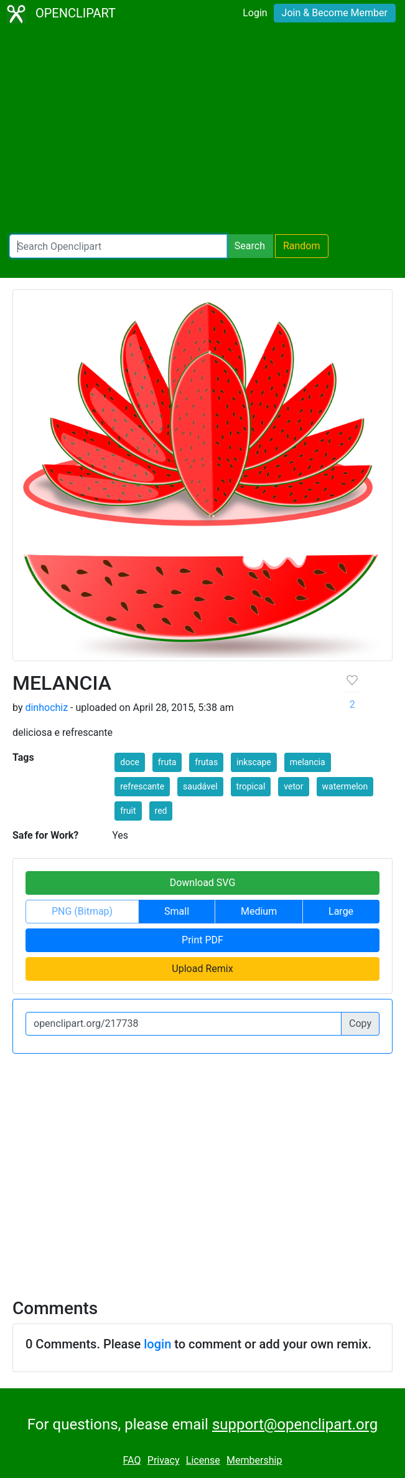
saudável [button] (200, 786)
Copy (360, 1023)
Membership (254, 1460)
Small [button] (176, 911)
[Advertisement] (202, 131)
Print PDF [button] (202, 940)
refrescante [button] (142, 786)
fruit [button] (128, 811)
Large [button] (340, 911)
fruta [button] (167, 762)
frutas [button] (206, 762)
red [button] (161, 811)
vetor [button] (293, 786)
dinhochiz (46, 707)
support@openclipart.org (295, 1424)
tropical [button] (251, 786)
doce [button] (129, 762)
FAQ (132, 1460)
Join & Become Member (335, 13)
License (203, 1460)
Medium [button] (259, 911)
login (157, 1344)
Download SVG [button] (203, 883)
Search (250, 246)
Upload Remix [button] (202, 969)
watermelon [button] (345, 786)
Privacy (163, 1460)
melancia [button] (307, 762)
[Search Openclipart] (118, 246)
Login (255, 13)
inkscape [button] (253, 762)
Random (301, 246)
